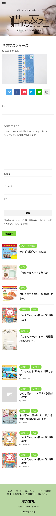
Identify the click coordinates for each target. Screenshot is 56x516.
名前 (7, 174)
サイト (7, 198)
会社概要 (29, 494)
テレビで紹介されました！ (33, 251)
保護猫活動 (17, 494)
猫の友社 (28, 501)
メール (8, 186)
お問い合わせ (42, 494)
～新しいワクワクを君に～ (28, 506)
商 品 (19, 491)
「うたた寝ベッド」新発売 (33, 273)
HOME (9, 491)
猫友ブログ (29, 491)
